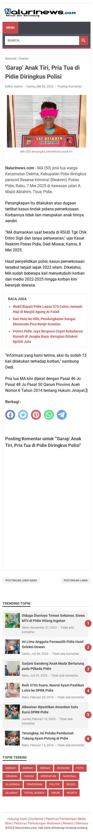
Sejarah (11, 792)
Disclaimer (36, 819)
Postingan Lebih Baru (21, 580)
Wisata (72, 792)
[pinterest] (36, 415)
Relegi (70, 784)
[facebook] (10, 415)
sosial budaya (34, 792)
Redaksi (68, 823)
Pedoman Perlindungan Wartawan (37, 823)
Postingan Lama (76, 580)
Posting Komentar (69, 86)
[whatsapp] (49, 415)
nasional (69, 776)
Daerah (28, 768)
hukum (29, 776)
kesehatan (48, 776)
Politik (54, 784)
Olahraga (12, 784)
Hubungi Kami (17, 819)
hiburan (11, 776)
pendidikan (34, 784)
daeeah (10, 768)
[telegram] (62, 415)
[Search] (42, 40)
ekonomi (63, 768)
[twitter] (23, 415)
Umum (55, 792)
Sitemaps (81, 823)
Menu (10, 27)
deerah (45, 768)
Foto (80, 768)
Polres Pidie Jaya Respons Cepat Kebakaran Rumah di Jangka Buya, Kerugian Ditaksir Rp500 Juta (48, 336)
